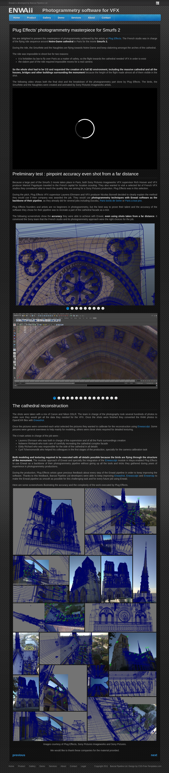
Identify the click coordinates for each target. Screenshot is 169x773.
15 (116, 398)
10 (94, 398)
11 (98, 398)
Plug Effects (114, 38)
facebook (158, 3)
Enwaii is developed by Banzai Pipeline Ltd (28, 3)
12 (103, 398)
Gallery (47, 17)
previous (19, 755)
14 (111, 398)
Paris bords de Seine (111, 200)
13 (107, 398)
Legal (83, 766)
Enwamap (149, 475)
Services (76, 17)
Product (31, 17)
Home (16, 17)
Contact (106, 17)
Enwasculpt (144, 426)
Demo (61, 17)
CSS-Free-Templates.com (149, 766)
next (154, 755)
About (91, 17)
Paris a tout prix (133, 200)
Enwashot (39, 420)
